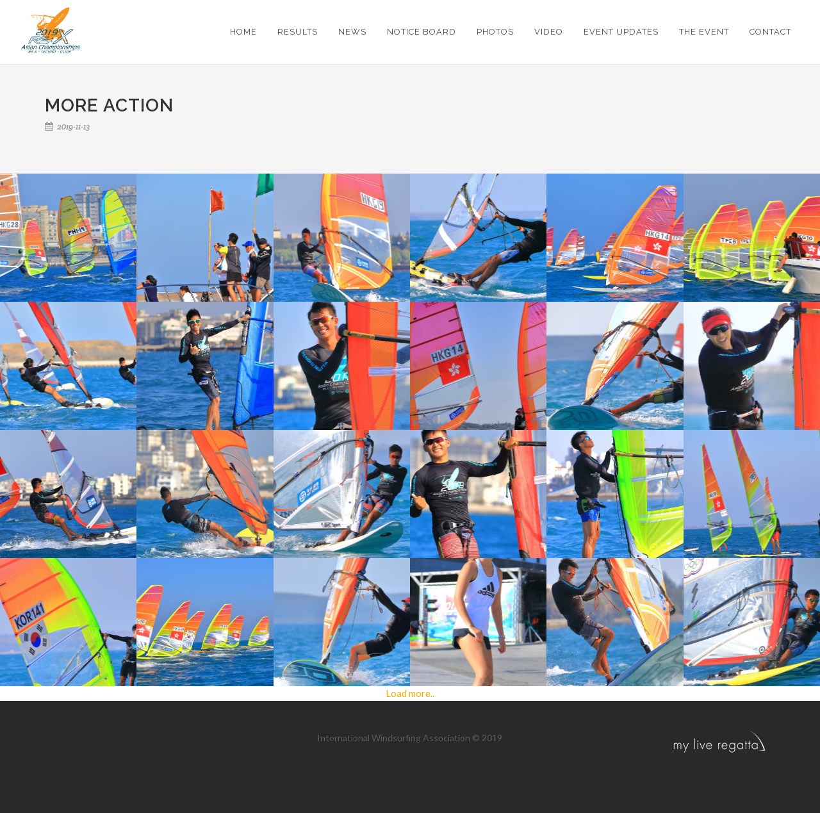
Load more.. (410, 693)
